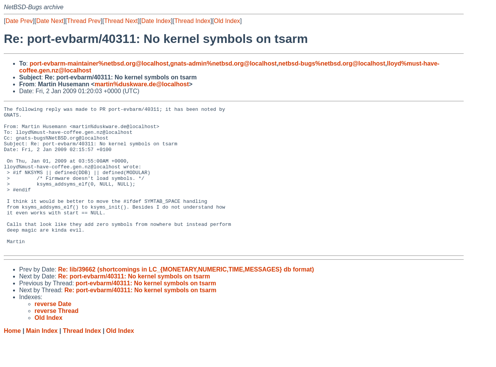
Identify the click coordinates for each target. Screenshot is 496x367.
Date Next (49, 21)
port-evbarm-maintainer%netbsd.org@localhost (99, 63)
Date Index (156, 21)
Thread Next (121, 21)
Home (12, 359)
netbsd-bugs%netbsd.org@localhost (331, 63)
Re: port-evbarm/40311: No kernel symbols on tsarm (134, 305)
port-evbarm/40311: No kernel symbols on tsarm (146, 312)
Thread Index (192, 21)
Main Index (42, 359)
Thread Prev (84, 21)
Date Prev (19, 21)
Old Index (227, 21)
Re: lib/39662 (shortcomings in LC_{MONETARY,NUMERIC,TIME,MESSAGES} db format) (186, 298)
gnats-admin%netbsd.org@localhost (223, 63)
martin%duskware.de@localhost (142, 84)
